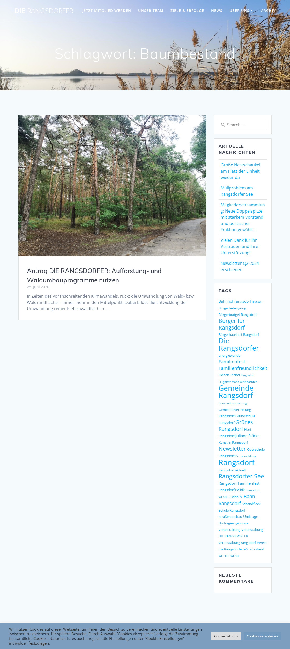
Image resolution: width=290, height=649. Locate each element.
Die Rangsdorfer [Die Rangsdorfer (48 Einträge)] (239, 344)
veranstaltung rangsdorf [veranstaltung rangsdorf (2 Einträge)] (237, 542)
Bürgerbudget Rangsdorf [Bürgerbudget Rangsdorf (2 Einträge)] (238, 314)
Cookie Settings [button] (226, 636)
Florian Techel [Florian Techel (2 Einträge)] (229, 375)
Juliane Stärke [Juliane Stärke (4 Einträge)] (247, 436)
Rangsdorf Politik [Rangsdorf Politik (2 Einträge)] (232, 489)
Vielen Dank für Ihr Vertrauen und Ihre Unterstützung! (239, 246)
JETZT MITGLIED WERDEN (106, 10)
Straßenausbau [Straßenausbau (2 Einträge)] (230, 516)
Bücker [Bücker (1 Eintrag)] (257, 301)
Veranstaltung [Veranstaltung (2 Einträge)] (229, 529)
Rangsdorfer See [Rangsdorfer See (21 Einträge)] (241, 476)
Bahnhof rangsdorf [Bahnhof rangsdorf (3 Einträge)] (235, 301)
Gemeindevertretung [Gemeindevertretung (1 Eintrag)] (233, 403)
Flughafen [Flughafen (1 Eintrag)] (247, 375)
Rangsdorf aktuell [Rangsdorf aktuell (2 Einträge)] (232, 470)
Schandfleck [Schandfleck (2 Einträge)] (251, 503)
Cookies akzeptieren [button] (262, 636)
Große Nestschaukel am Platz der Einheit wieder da (240, 171)
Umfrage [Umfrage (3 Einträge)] (250, 516)
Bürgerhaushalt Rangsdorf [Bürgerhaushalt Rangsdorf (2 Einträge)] (239, 334)
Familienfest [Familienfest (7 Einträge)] (232, 362)
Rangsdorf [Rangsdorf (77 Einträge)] (237, 462)
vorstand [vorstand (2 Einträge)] (257, 549)
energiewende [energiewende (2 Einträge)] (229, 355)
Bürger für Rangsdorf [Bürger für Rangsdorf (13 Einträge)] (232, 324)
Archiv (268, 10)
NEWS (216, 10)
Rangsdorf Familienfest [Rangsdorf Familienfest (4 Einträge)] (239, 483)
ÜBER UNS (239, 10)
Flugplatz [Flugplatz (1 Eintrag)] (225, 382)
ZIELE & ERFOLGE (187, 10)
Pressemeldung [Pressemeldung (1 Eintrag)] (245, 456)
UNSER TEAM (150, 10)
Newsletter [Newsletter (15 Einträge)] (232, 448)
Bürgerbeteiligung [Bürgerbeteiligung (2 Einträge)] (232, 308)
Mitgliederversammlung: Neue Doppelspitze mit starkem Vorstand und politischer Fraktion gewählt (243, 217)
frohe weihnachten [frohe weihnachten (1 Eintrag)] (244, 382)
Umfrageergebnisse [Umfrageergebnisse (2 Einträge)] (233, 523)
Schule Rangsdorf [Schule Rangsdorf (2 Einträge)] (232, 510)
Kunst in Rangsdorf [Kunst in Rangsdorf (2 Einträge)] (233, 442)
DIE (43, 11)
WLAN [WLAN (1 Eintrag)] (234, 556)
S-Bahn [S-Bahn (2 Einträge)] (233, 496)
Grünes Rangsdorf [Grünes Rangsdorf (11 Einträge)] (236, 425)
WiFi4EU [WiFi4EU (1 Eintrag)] (224, 556)
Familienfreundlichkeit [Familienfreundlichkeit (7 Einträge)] (243, 368)
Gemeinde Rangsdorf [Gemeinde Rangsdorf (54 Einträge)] (236, 391)
